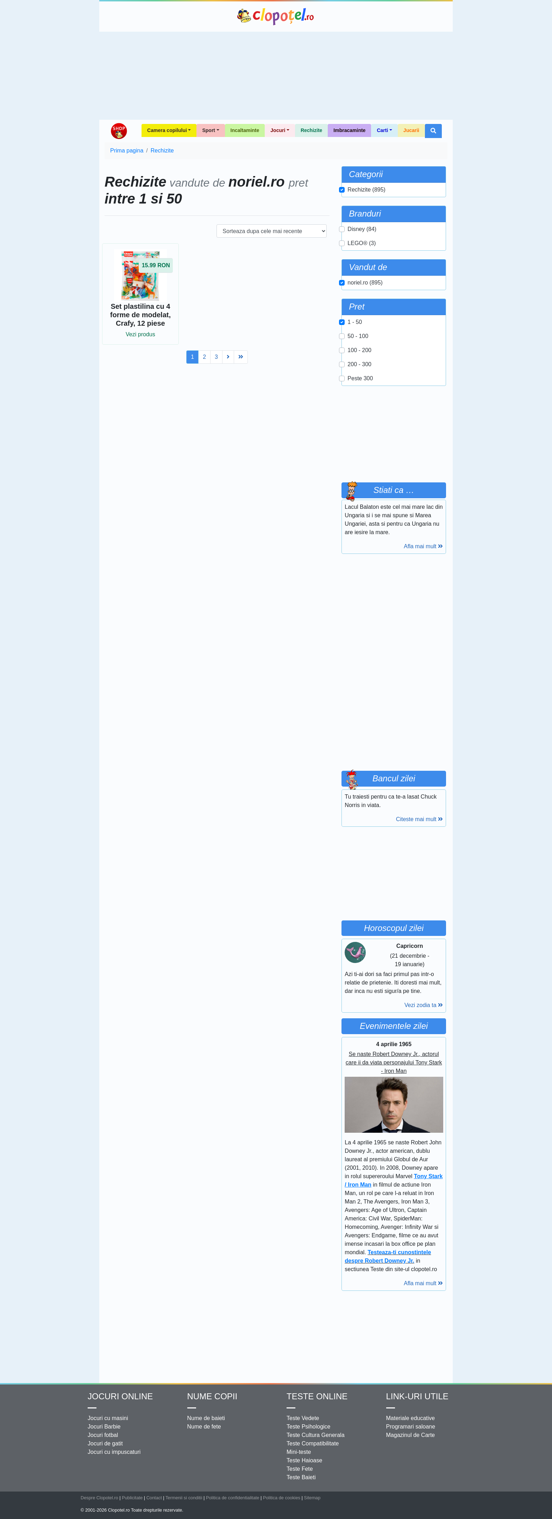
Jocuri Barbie (104, 1427)
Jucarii (411, 130)
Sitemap (312, 1497)
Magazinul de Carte (410, 1435)
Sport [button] (208, 130)
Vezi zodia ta (423, 1005)
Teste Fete (300, 1469)
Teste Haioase (304, 1460)
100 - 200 (359, 350)
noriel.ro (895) (365, 283)
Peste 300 (360, 378)
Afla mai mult (423, 546)
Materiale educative (410, 1418)
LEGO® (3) (361, 243)
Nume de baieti (206, 1418)
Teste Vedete (303, 1418)
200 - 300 (359, 364)
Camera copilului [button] (167, 130)
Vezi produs (140, 334)
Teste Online (317, 1396)
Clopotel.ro (276, 16)
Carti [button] (382, 130)
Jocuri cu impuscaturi (114, 1452)
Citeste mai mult (419, 819)
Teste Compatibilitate (313, 1443)
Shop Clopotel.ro (118, 131)
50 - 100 (357, 336)
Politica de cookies (281, 1497)
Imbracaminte (349, 130)
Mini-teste (299, 1452)
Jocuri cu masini (108, 1418)
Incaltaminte (245, 130)
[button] (433, 131)
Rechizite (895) (366, 190)
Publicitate (132, 1497)
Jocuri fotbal (103, 1435)
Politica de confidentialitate (232, 1497)
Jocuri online (120, 1396)
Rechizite (311, 130)
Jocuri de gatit (105, 1443)
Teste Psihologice (309, 1427)
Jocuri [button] (277, 130)
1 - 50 (354, 322)
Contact (154, 1497)
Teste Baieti (301, 1477)
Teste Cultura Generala (316, 1435)
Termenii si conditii (183, 1497)
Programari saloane (410, 1427)
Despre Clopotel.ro (99, 1497)
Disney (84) (361, 229)
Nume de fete (204, 1427)
